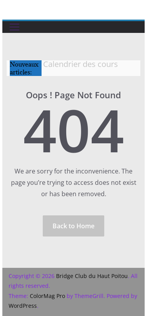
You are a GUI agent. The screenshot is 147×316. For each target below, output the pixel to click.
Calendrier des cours (80, 64)
